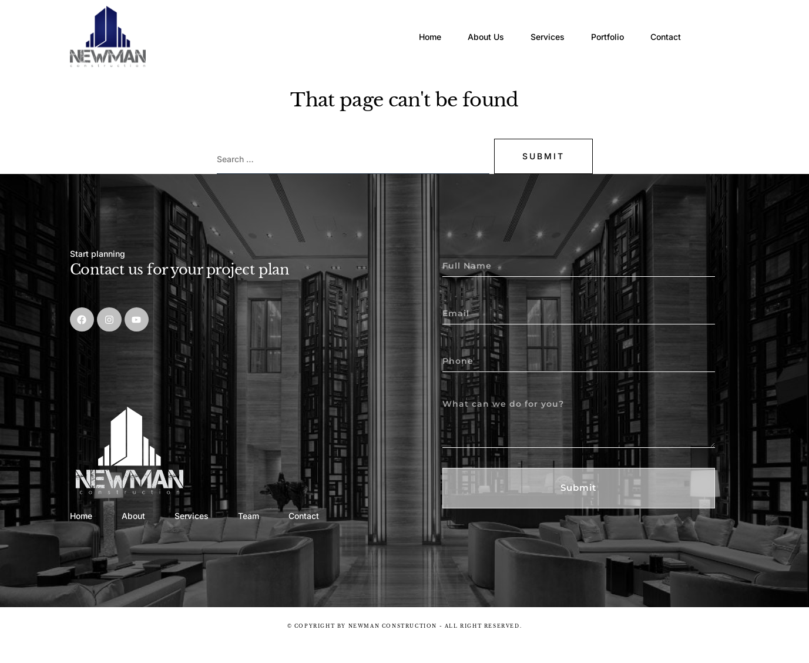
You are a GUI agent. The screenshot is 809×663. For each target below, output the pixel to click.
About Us (463, 26)
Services (534, 26)
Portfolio (602, 26)
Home (399, 26)
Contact (669, 26)
